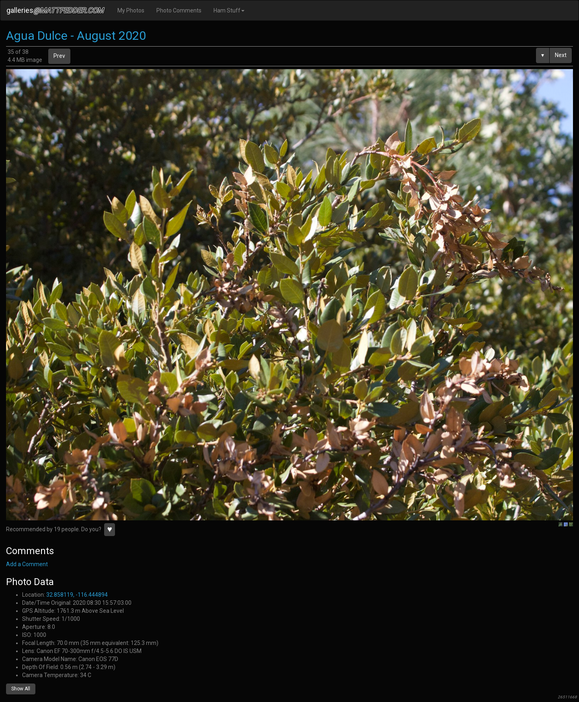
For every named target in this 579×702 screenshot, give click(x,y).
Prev (59, 56)
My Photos (130, 10)
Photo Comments (178, 10)
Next (561, 55)
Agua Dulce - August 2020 (76, 36)
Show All (20, 689)
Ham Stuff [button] (229, 10)
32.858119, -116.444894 (77, 594)
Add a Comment (27, 564)
